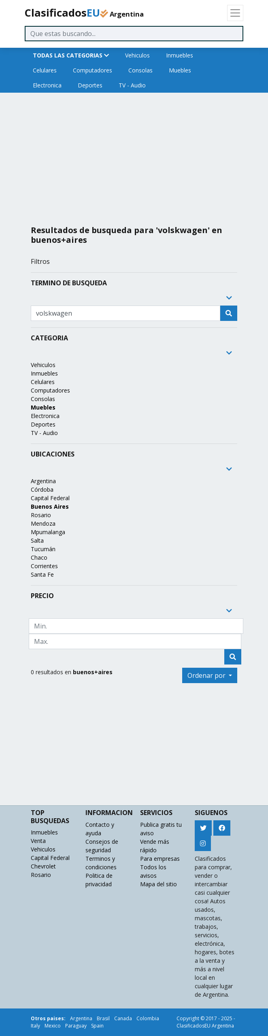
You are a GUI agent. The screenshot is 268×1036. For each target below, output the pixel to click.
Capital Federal (50, 498)
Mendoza (43, 523)
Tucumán (43, 549)
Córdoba (42, 489)
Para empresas (160, 858)
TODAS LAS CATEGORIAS (71, 55)
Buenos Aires (50, 506)
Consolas (140, 70)
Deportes (90, 85)
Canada (123, 1018)
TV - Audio (132, 85)
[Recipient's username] (125, 313)
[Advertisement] (134, 155)
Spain (97, 1025)
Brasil (103, 1018)
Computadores (92, 70)
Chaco (39, 557)
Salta (37, 540)
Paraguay (76, 1025)
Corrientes (44, 566)
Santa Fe (42, 574)
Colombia (147, 1018)
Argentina (43, 481)
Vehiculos (137, 55)
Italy (35, 1025)
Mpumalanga (48, 532)
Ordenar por (207, 675)
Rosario (41, 515)
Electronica (47, 85)
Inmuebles (179, 55)
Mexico (53, 1025)
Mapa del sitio (158, 884)
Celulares (45, 70)
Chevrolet (43, 866)
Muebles (180, 70)
